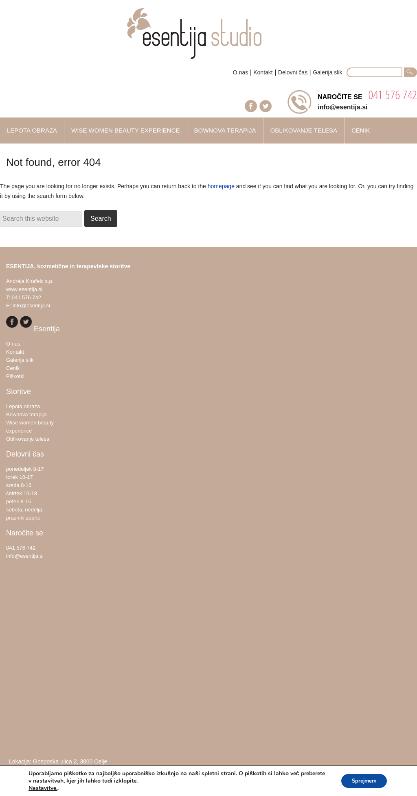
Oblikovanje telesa (27, 439)
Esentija (208, 37)
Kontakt (262, 72)
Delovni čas (292, 72)
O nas (240, 72)
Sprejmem (362, 781)
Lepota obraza (23, 406)
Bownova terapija (26, 414)
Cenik (13, 368)
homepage (221, 186)
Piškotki (15, 376)
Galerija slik (327, 72)
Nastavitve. (43, 788)
